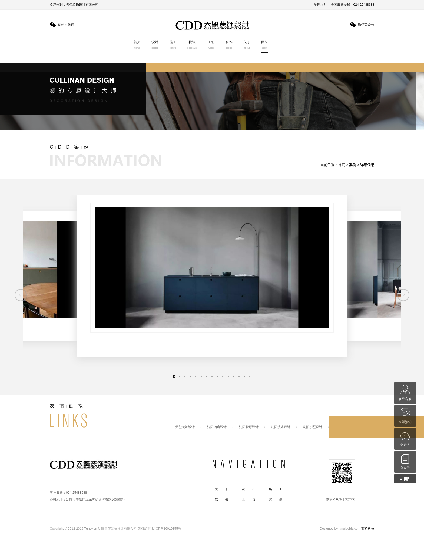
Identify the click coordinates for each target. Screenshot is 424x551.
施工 (173, 44)
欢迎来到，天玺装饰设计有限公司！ (76, 4)
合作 (229, 44)
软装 (192, 44)
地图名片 (320, 4)
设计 (155, 44)
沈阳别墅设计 (312, 427)
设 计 (248, 489)
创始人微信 (66, 24)
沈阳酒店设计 (217, 427)
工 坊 (248, 499)
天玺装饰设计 (185, 427)
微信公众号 (366, 24)
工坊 (211, 44)
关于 (246, 44)
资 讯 (275, 499)
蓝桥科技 (367, 528)
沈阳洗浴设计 (280, 427)
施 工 (275, 489)
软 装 (221, 499)
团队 (264, 44)
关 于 (221, 489)
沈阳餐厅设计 (249, 427)
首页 (137, 44)
